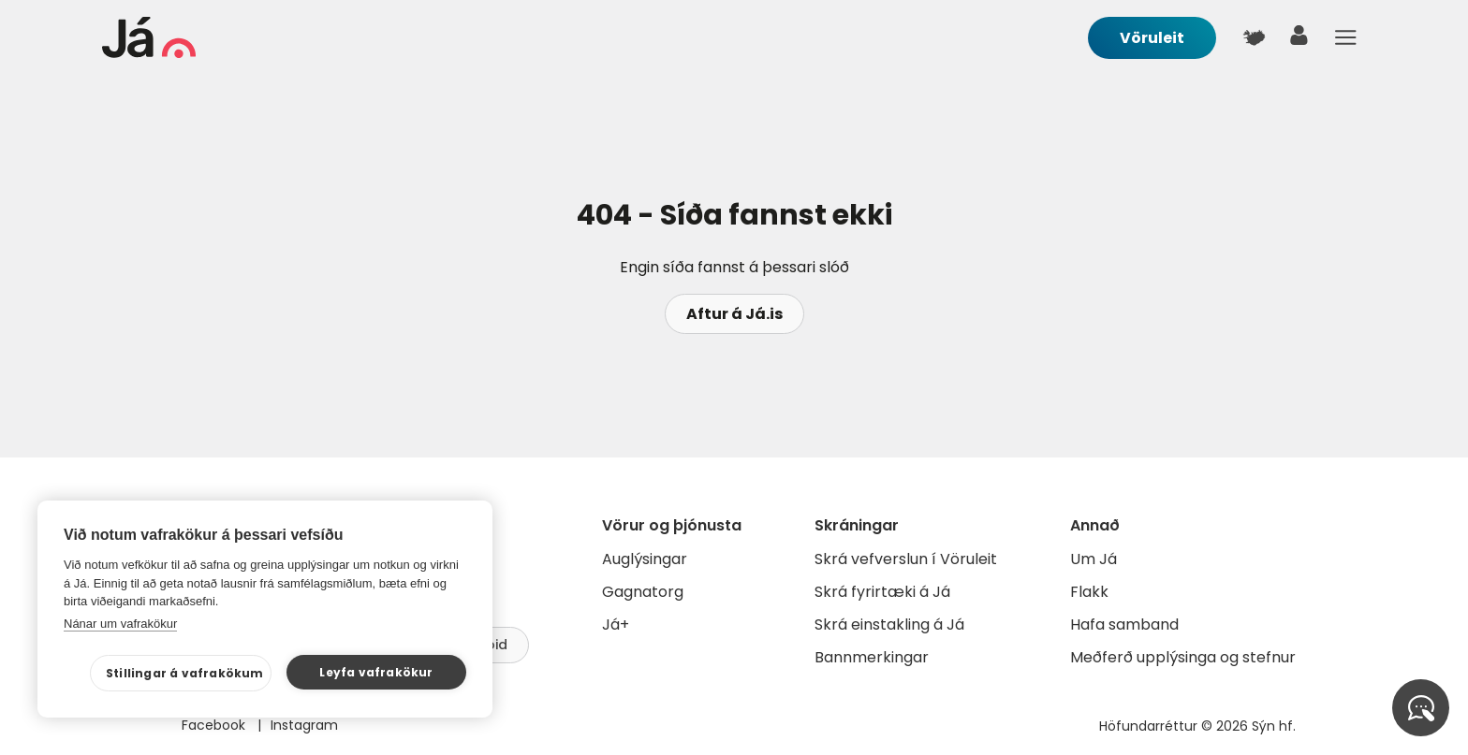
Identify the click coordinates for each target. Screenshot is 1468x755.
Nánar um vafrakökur (120, 624)
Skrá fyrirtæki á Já (882, 592)
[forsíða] (149, 53)
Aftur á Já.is (734, 314)
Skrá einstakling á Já (889, 624)
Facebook (215, 725)
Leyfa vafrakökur (376, 672)
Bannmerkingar (872, 657)
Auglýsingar (644, 559)
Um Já (1093, 559)
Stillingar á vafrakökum (185, 673)
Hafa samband (1124, 624)
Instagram (304, 725)
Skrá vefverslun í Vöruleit (906, 559)
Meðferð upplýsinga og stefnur (1183, 657)
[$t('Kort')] (1253, 37)
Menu (1345, 37)
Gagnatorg (642, 592)
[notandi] (1299, 40)
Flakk (1089, 592)
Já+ (615, 624)
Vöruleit (1152, 38)
